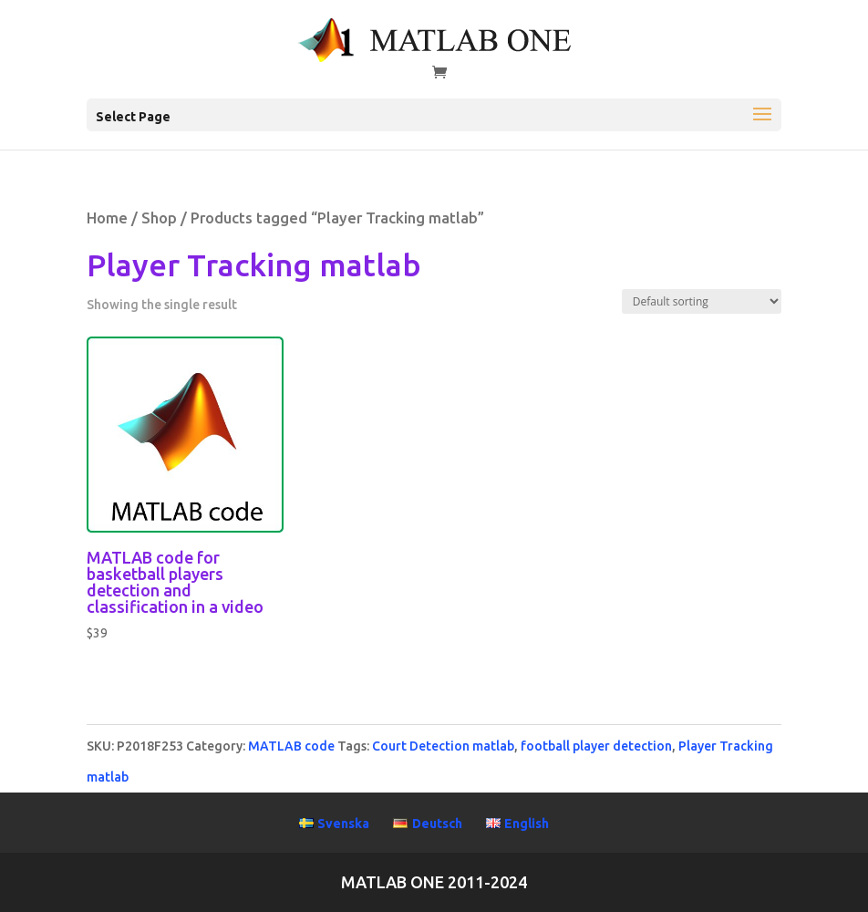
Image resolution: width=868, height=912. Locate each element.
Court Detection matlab (443, 746)
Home (107, 218)
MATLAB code (291, 746)
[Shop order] (701, 301)
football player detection (596, 746)
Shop (159, 218)
